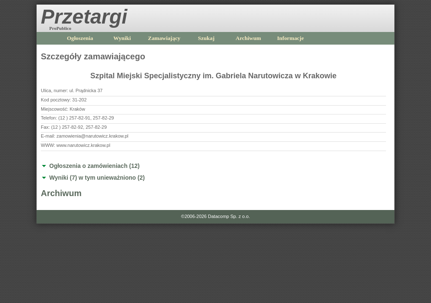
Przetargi (84, 16)
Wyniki (122, 38)
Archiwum (248, 38)
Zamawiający (164, 38)
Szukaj (206, 38)
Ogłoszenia (80, 38)
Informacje (290, 38)
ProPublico (60, 28)
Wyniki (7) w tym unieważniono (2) (97, 177)
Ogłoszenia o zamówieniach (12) (94, 165)
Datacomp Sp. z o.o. (229, 216)
